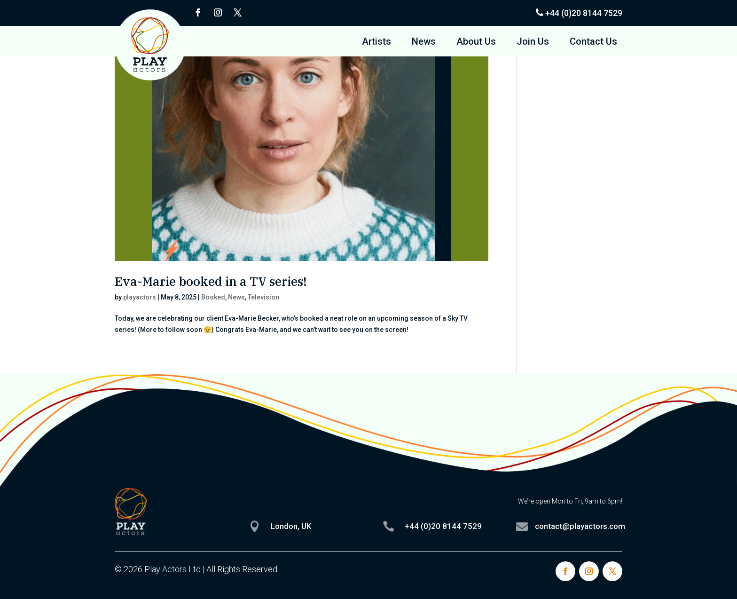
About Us (476, 42)
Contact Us (593, 42)
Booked (213, 297)
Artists (376, 42)
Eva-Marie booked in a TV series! (211, 281)
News (424, 42)
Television (263, 297)
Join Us (533, 42)
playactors (139, 297)
